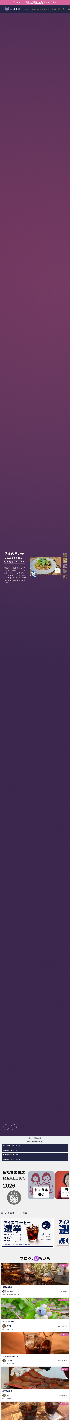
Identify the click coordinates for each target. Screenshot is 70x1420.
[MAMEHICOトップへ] (12, 9)
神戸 (49, 9)
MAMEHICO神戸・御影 (11, 1155)
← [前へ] (6, 1127)
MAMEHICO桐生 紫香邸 (11, 1159)
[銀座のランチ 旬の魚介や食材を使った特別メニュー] (45, 565)
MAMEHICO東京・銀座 (11, 1150)
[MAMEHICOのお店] (29, 9)
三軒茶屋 (40, 9)
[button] (65, 555)
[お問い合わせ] (59, 9)
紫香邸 (54, 9)
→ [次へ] (14, 1127)
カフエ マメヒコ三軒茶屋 (11, 1146)
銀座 (45, 9)
